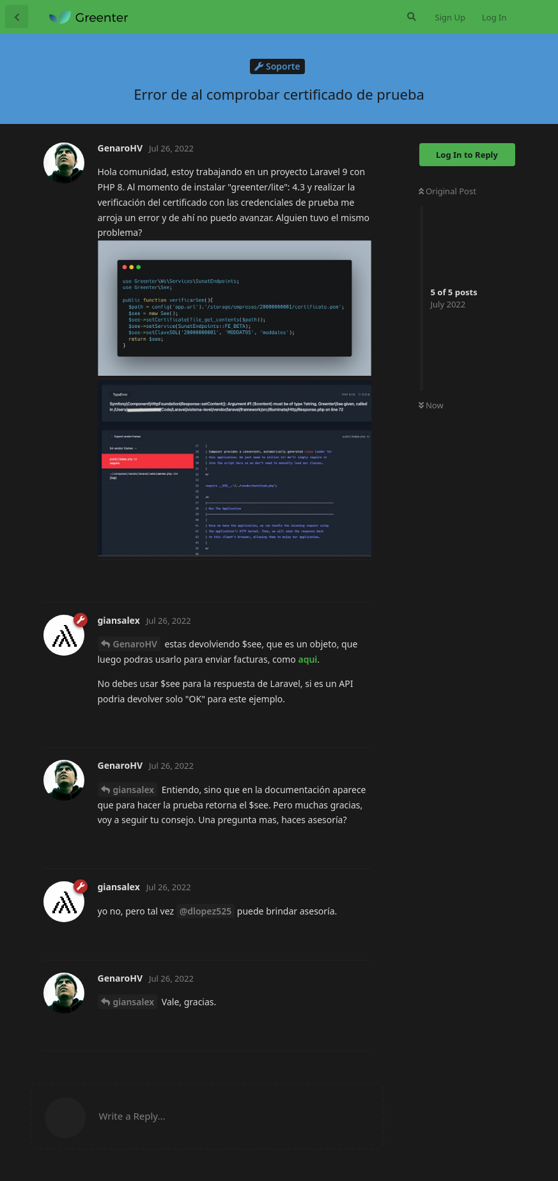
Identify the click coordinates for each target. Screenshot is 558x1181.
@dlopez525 (206, 911)
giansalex (134, 789)
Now (431, 405)
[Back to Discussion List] (16, 16)
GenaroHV (135, 644)
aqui (307, 659)
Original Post (447, 191)
